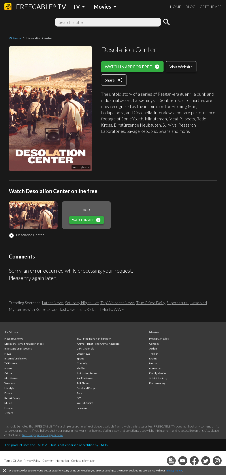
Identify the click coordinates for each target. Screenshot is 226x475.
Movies (154, 332)
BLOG (190, 6)
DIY (79, 398)
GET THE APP (211, 6)
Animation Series (87, 373)
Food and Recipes (87, 388)
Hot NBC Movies (159, 338)
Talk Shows (83, 383)
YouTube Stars (85, 403)
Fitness (8, 408)
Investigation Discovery (18, 348)
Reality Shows (85, 378)
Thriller (81, 368)
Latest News (53, 302)
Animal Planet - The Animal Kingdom (98, 343)
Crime (8, 373)
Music (8, 403)
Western (9, 383)
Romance (154, 368)
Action (153, 348)
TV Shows (11, 332)
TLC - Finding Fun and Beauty (94, 338)
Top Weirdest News (117, 302)
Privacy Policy (174, 470)
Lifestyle (9, 388)
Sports (80, 358)
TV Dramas (10, 363)
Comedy (82, 363)
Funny (8, 393)
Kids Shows (11, 378)
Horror (8, 368)
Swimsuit (77, 309)
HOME (175, 6)
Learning (82, 408)
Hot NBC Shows (13, 338)
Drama (153, 358)
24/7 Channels (85, 348)
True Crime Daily (150, 302)
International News (15, 358)
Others (8, 412)
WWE (119, 309)
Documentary (157, 383)
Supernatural (178, 302)
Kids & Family (12, 398)
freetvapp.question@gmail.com (42, 435)
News (7, 353)
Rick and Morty (99, 309)
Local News (83, 353)
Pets (79, 393)
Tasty (63, 309)
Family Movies (157, 373)
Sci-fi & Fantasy (158, 378)
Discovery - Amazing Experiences (24, 343)
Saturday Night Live (82, 302)
